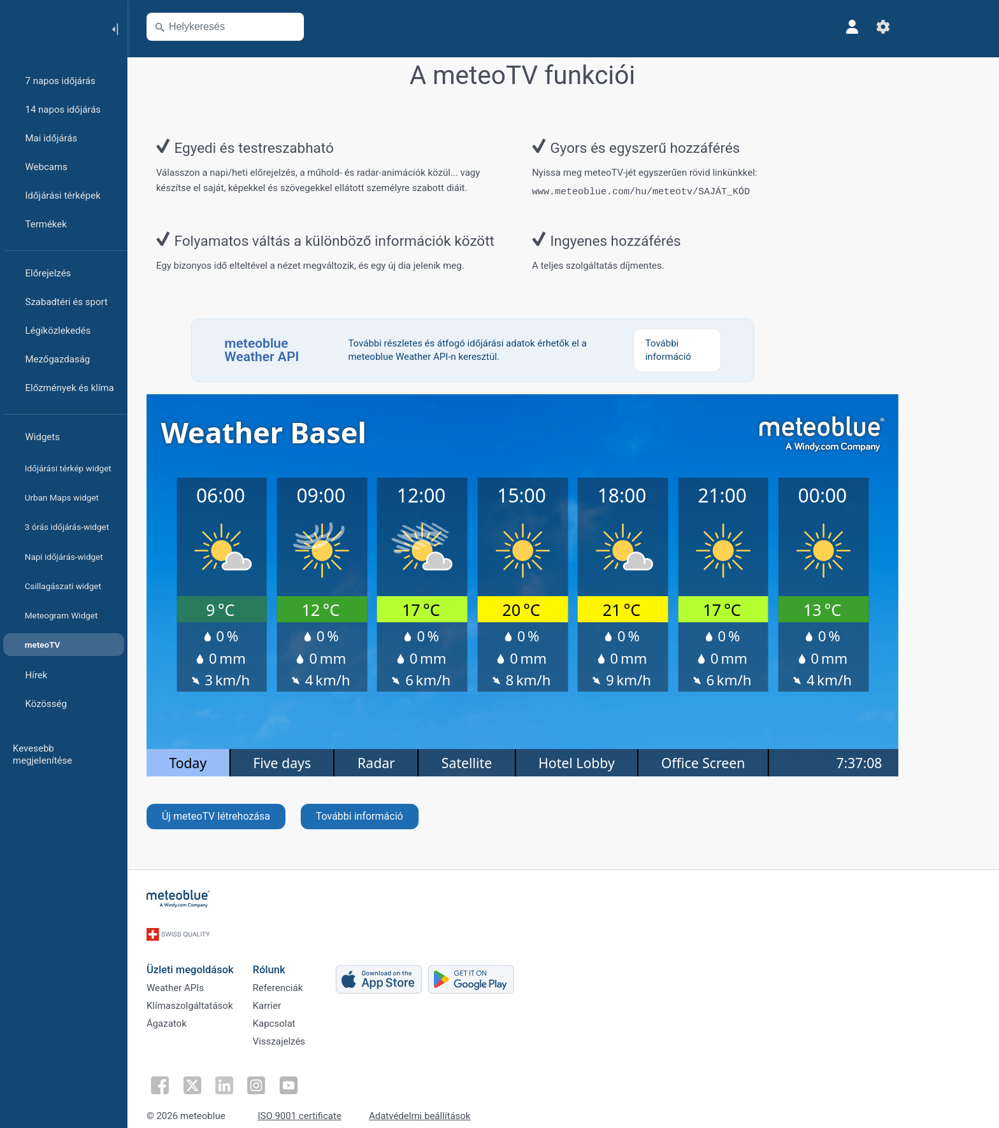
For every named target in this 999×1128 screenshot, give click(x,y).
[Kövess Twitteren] (229, 1074)
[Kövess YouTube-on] (317, 1074)
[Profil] (893, 27)
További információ (400, 814)
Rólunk (310, 953)
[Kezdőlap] (50, 28)
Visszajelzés (320, 1038)
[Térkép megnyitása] (329, 27)
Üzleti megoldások (231, 953)
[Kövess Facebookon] (199, 1074)
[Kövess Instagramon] (287, 1074)
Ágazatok (207, 1017)
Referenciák (319, 975)
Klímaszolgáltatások (230, 996)
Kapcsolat (315, 1017)
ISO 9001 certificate (340, 1104)
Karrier (308, 996)
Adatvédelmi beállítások (461, 1104)
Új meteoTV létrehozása (257, 814)
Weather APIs (216, 975)
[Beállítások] (924, 27)
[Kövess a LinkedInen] (258, 1074)
